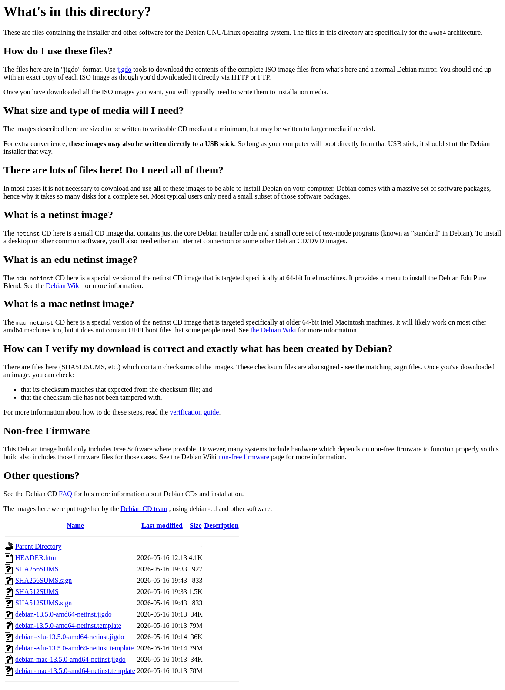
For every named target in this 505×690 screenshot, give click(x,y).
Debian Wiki (63, 285)
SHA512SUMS (37, 591)
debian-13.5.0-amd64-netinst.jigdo (63, 614)
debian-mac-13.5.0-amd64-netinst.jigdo (70, 659)
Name (75, 525)
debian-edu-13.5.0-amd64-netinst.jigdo (69, 636)
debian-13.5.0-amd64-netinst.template (68, 625)
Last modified (162, 525)
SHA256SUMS (37, 569)
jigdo (124, 69)
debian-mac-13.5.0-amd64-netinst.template (75, 670)
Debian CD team (143, 508)
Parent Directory (38, 546)
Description (221, 525)
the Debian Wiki (273, 330)
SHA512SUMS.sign (43, 603)
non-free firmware (243, 457)
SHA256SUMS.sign (43, 580)
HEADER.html (36, 557)
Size (196, 525)
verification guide (194, 412)
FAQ (65, 494)
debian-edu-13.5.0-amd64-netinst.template (74, 648)
